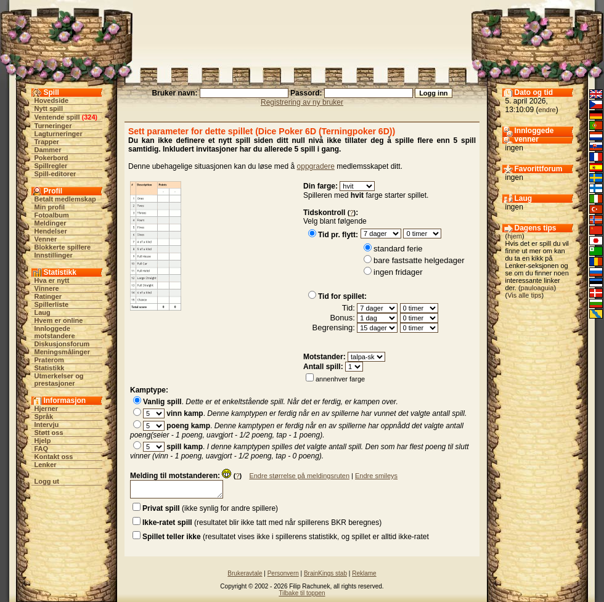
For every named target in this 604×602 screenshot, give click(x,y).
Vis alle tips (524, 295)
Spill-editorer (55, 173)
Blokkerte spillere (63, 247)
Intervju (47, 424)
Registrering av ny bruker (302, 102)
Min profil (50, 207)
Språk (44, 416)
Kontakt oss (54, 456)
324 (89, 117)
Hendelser (51, 231)
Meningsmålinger (62, 352)
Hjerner (47, 408)
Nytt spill (49, 108)
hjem (514, 236)
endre (547, 109)
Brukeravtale (244, 573)
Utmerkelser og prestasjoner (59, 379)
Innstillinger (54, 255)
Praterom (49, 360)
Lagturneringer (59, 133)
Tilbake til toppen (302, 593)
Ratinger (48, 296)
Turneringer (53, 125)
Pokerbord (51, 157)
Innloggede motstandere (55, 332)
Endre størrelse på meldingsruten (299, 475)
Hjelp (43, 440)
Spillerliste (52, 304)
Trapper (47, 141)
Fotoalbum (52, 215)
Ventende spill (57, 117)
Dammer (48, 149)
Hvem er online (59, 320)
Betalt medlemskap (65, 199)
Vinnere (47, 288)
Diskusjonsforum (62, 344)
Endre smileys (376, 475)
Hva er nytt (52, 280)
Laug (43, 312)
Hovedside (52, 100)
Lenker (46, 464)
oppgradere (316, 166)
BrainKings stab (325, 573)
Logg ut (47, 481)
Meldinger (51, 223)
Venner (46, 239)
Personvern (283, 573)
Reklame (364, 573)
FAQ (42, 448)
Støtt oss (49, 432)
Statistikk (50, 368)
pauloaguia (537, 287)
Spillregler (51, 165)
